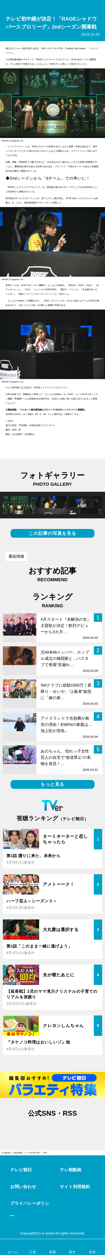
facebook (52, 1126)
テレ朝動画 (70, 1169)
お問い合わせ (23, 1186)
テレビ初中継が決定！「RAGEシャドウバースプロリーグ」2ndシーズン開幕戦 (38, 1153)
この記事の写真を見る (52, 533)
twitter (39, 1126)
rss (66, 1126)
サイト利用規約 (75, 1186)
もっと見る (52, 784)
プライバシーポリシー (29, 1209)
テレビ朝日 (21, 1169)
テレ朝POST (52, 5)
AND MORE (17, 1153)
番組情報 (16, 556)
